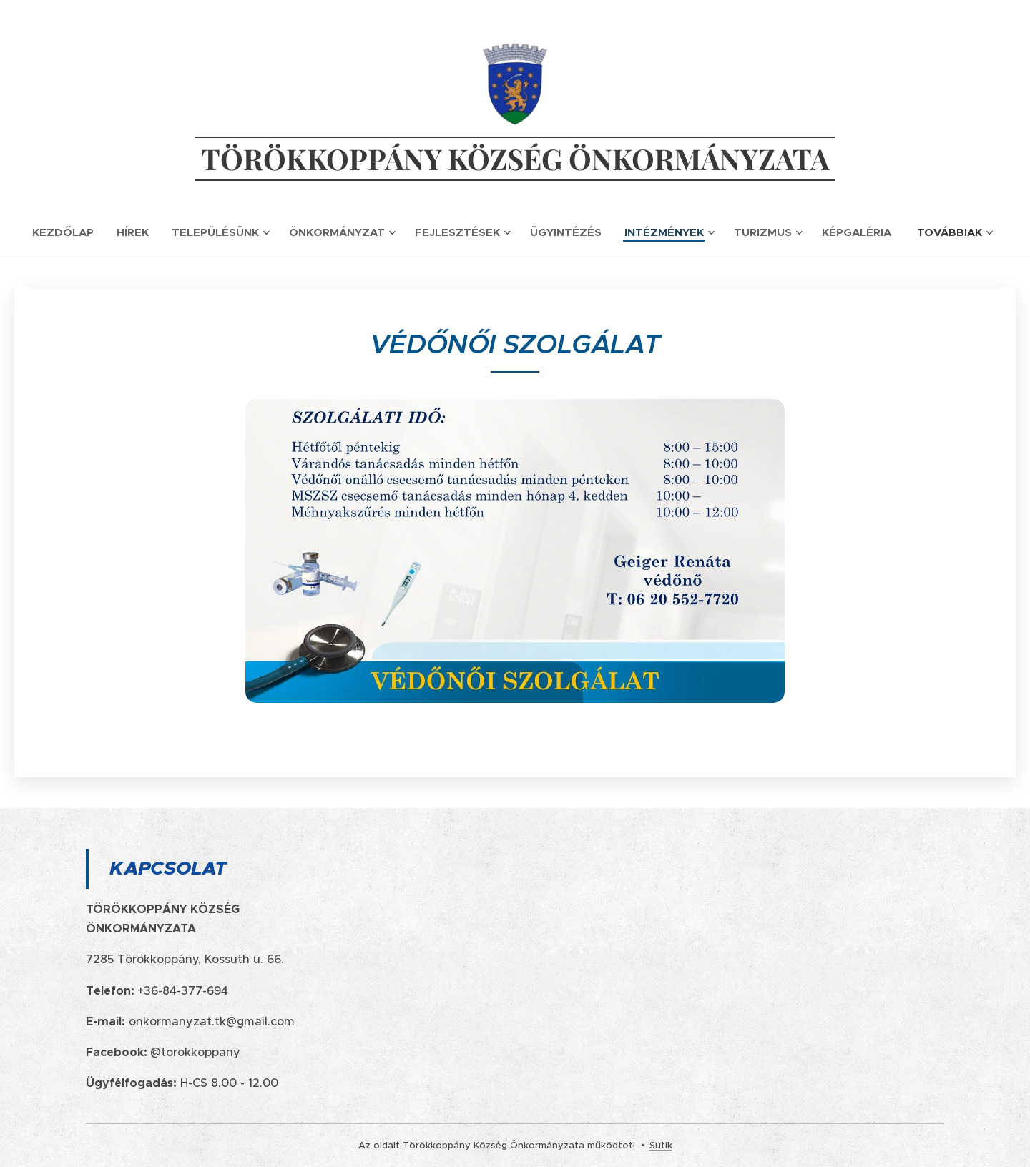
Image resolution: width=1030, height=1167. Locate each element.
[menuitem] (68, 232)
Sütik (660, 1145)
